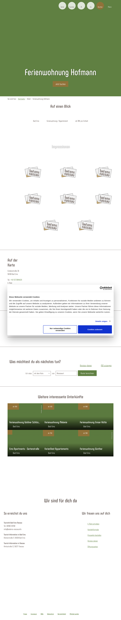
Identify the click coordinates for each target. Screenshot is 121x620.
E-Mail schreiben (93, 523)
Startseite (21, 99)
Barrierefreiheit (62, 614)
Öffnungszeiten (93, 546)
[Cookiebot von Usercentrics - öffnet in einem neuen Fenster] (101, 288)
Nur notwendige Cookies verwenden (60, 329)
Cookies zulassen (95, 329)
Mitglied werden (74, 614)
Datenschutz (50, 614)
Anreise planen (93, 541)
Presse (25, 614)
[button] (62, 5)
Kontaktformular (93, 529)
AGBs (42, 614)
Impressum (34, 614)
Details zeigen (101, 321)
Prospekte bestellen (94, 535)
